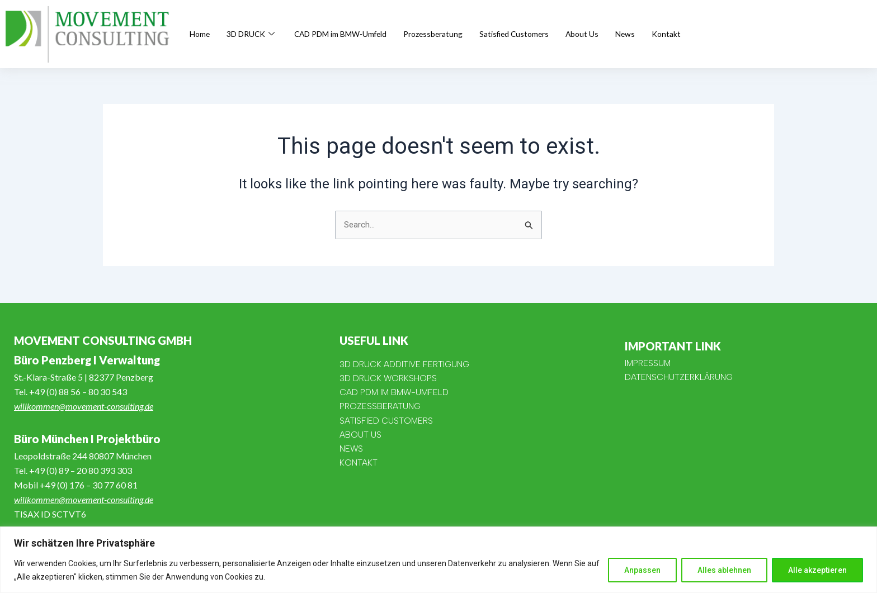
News (653, 34)
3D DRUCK (255, 34)
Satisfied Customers (538, 34)
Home (200, 34)
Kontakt (695, 34)
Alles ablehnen (724, 570)
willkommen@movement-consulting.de (83, 406)
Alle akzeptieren (817, 570)
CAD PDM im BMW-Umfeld (351, 34)
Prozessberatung (451, 34)
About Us (609, 34)
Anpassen (642, 570)
